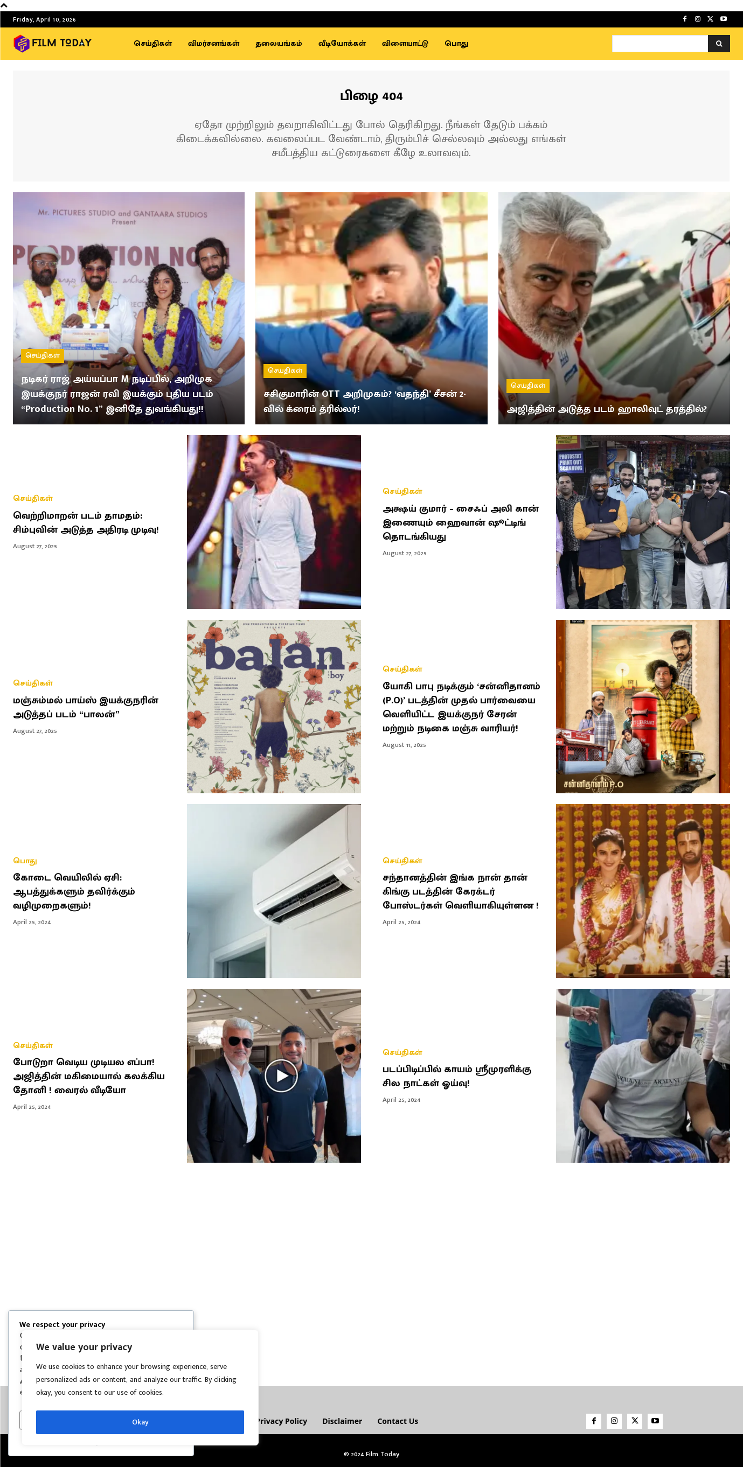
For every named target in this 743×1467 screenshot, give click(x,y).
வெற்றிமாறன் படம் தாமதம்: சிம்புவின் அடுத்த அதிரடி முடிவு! (94, 521)
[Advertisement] (371, 1268)
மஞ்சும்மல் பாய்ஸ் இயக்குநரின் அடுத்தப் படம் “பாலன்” (93, 705)
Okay (140, 1422)
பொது (25, 859)
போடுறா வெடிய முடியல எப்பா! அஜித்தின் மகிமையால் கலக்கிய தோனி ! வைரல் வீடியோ (91, 1074)
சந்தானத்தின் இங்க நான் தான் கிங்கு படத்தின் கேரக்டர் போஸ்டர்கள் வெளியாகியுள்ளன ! (462, 890)
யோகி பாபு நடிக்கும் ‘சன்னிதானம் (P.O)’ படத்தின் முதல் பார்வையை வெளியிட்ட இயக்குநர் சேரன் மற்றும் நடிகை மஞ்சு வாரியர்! (465, 705)
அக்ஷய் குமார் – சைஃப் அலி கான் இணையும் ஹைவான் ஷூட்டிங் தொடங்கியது (455, 521)
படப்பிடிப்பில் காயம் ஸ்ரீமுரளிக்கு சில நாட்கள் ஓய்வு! (464, 1074)
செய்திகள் (42, 339)
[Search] (719, 43)
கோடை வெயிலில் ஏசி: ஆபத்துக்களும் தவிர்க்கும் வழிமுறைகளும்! (80, 890)
